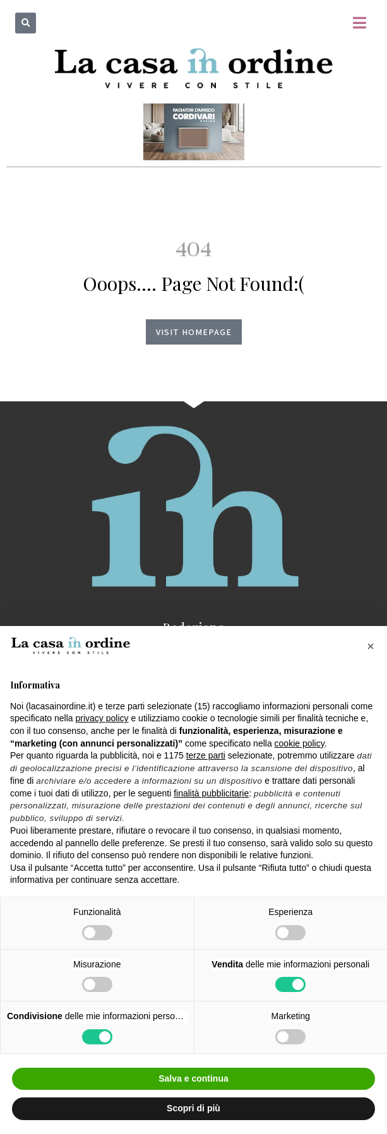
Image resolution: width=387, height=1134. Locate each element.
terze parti (205, 755)
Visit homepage (194, 332)
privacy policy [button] (102, 718)
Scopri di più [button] (193, 1108)
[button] (25, 23)
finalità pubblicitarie (211, 793)
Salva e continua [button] (193, 1078)
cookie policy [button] (299, 743)
